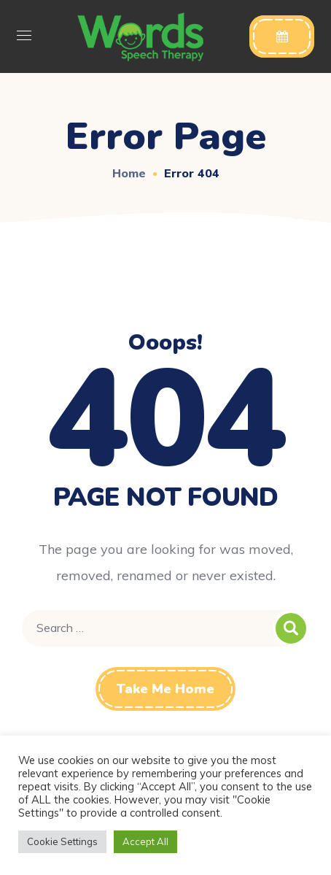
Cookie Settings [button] (62, 841)
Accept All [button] (145, 841)
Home (129, 173)
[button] (281, 36)
